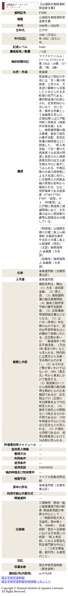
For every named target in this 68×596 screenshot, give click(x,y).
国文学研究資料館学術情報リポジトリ (26, 581)
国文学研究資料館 (13, 577)
